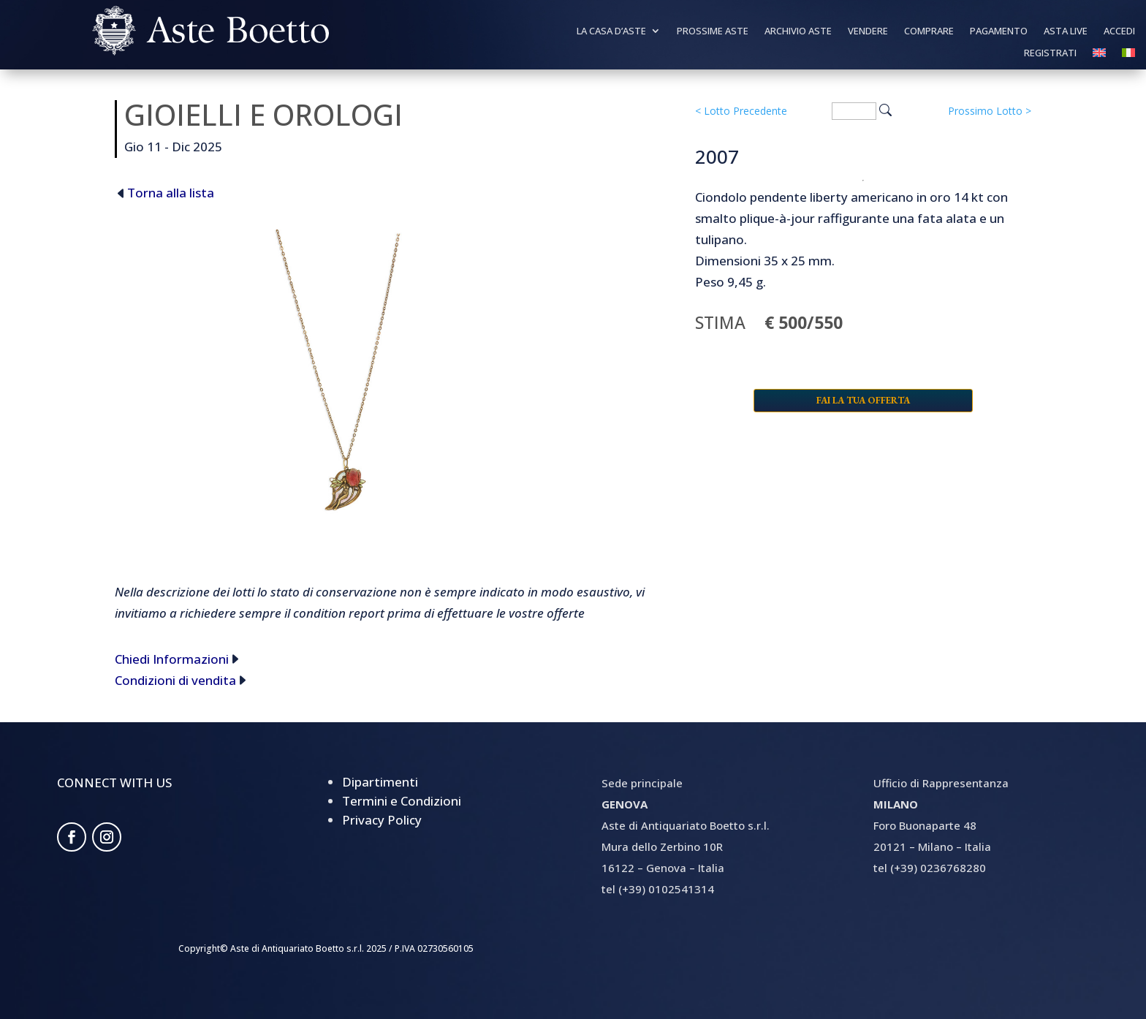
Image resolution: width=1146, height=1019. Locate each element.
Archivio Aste (798, 31)
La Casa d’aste (611, 31)
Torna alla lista (170, 192)
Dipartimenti (380, 781)
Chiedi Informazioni (172, 659)
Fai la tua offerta (863, 400)
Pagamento (999, 31)
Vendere (868, 31)
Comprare (929, 31)
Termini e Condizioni (401, 800)
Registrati (1050, 53)
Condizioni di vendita (175, 680)
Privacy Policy (382, 819)
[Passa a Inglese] (1099, 56)
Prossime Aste (712, 31)
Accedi (1119, 31)
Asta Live (1066, 31)
